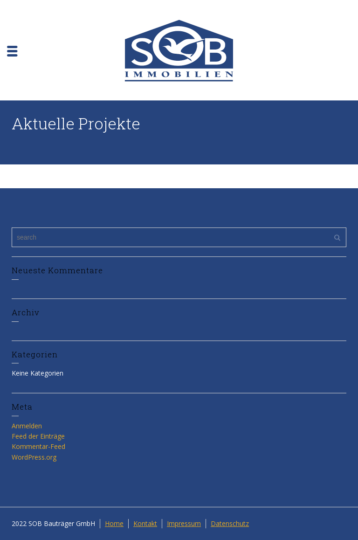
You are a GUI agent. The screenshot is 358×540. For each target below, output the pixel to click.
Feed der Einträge (38, 436)
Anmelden (27, 425)
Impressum (184, 523)
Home (114, 523)
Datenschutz (230, 523)
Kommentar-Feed (38, 446)
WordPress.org (34, 457)
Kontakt (145, 523)
